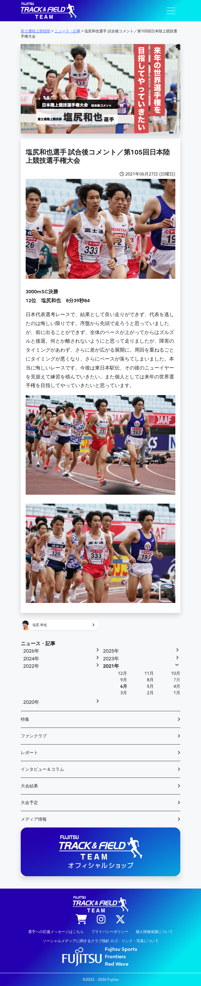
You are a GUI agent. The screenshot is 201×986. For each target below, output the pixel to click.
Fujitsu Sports (121, 949)
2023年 (111, 659)
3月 (123, 692)
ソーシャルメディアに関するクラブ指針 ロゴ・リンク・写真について (101, 941)
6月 (123, 686)
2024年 (31, 659)
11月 (149, 673)
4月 (176, 686)
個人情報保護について (154, 932)
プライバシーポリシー (109, 932)
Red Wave (116, 964)
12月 (122, 673)
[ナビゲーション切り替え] (171, 11)
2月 (150, 692)
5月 (150, 686)
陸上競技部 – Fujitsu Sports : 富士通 (48, 10)
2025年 (111, 651)
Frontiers (115, 956)
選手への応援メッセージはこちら (56, 932)
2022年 (31, 666)
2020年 (31, 702)
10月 (175, 673)
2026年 (31, 651)
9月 (123, 680)
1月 (176, 692)
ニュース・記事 (38, 643)
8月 (150, 680)
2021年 (111, 666)
